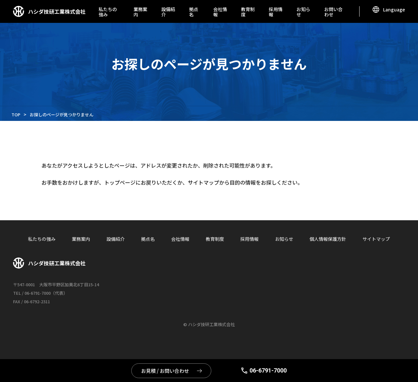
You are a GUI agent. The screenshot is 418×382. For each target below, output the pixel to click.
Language (394, 9)
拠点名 (193, 12)
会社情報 (220, 12)
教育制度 (248, 12)
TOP (15, 114)
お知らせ (303, 12)
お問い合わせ (333, 12)
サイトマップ (376, 239)
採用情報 (275, 12)
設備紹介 (168, 12)
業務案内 (140, 12)
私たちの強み (108, 12)
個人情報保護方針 (328, 239)
